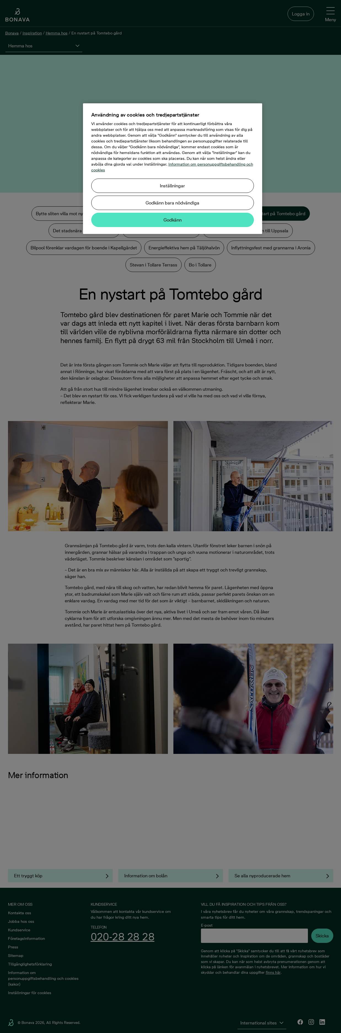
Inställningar (172, 185)
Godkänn (172, 220)
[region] (172, 168)
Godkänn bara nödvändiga (172, 203)
